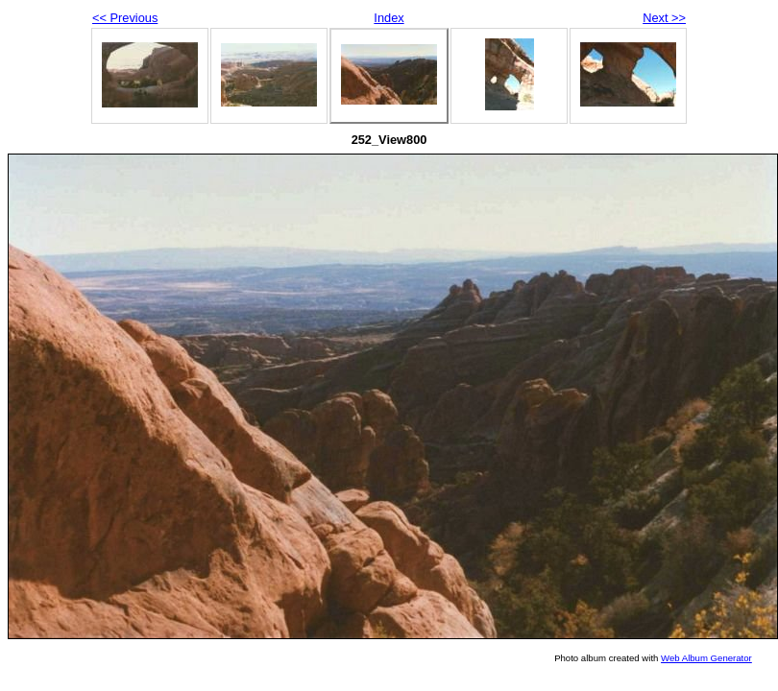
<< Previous (125, 18)
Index (388, 18)
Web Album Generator (706, 658)
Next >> (664, 18)
